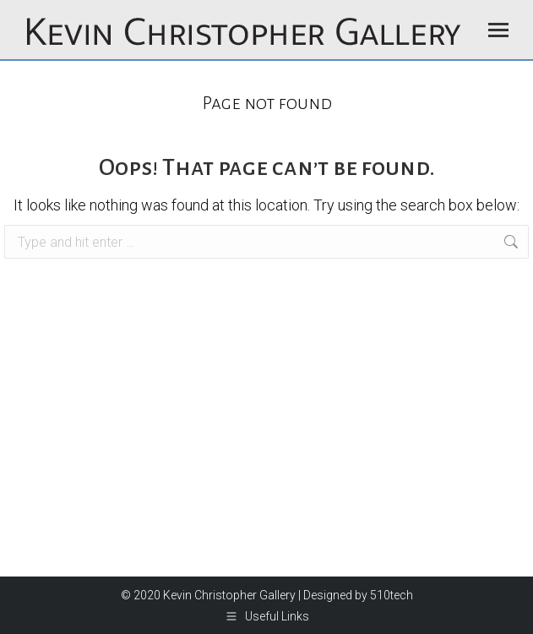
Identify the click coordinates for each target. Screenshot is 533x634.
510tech (391, 595)
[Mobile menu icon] (498, 30)
